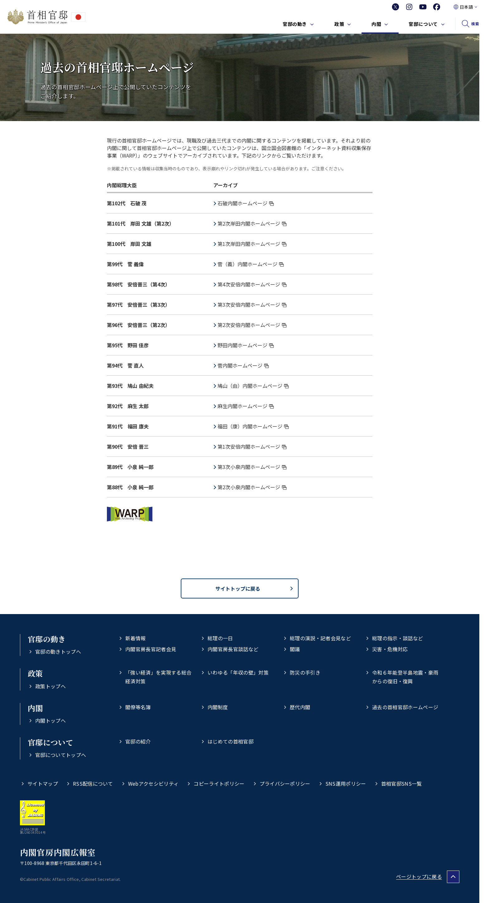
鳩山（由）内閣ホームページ (253, 385)
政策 (339, 24)
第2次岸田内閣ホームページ (252, 223)
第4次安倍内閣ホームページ (252, 284)
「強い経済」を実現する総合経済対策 (158, 677)
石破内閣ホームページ (246, 203)
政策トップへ (50, 686)
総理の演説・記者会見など (320, 638)
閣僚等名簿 (138, 707)
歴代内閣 (300, 707)
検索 (475, 23)
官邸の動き (295, 24)
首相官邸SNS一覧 (401, 783)
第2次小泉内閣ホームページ (252, 487)
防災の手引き (305, 672)
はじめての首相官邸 (230, 741)
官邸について (423, 24)
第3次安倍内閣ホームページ (252, 304)
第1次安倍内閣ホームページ (252, 446)
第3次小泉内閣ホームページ (252, 467)
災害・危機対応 (390, 649)
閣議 (295, 649)
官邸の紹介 (138, 741)
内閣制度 (218, 707)
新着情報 (135, 638)
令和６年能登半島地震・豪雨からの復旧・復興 (405, 677)
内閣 (376, 24)
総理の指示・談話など (397, 638)
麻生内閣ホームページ (246, 406)
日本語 (466, 7)
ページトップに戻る (419, 876)
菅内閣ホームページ (243, 365)
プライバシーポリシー (285, 783)
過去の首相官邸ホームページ (405, 707)
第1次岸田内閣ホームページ (252, 243)
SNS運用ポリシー (345, 783)
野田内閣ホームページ (246, 345)
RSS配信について (93, 783)
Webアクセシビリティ (153, 783)
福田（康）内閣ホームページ (253, 426)
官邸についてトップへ (60, 755)
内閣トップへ (50, 720)
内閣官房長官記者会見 (150, 649)
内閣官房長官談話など (233, 649)
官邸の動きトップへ (58, 651)
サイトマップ (42, 783)
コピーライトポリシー (219, 783)
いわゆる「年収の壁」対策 (238, 672)
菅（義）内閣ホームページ (251, 264)
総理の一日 (220, 638)
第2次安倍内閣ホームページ (252, 325)
